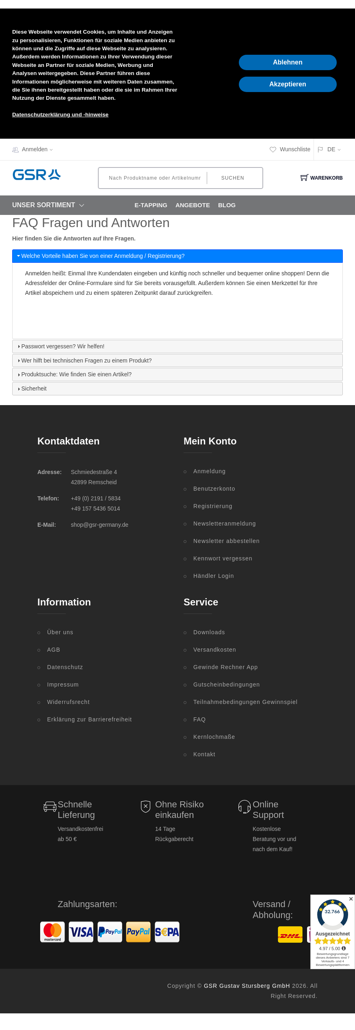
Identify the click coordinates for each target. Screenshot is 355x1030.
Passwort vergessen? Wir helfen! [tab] (59, 346)
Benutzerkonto (214, 488)
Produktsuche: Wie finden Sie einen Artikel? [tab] (73, 374)
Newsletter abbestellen (226, 541)
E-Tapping (150, 205)
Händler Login (213, 576)
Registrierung (212, 506)
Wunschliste (289, 149)
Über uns (60, 632)
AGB (54, 649)
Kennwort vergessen (223, 558)
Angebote (192, 205)
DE (331, 149)
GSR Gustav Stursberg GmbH (247, 986)
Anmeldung (209, 471)
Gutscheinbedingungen (226, 684)
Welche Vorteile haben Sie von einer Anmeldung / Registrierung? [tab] (100, 256)
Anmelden (40, 149)
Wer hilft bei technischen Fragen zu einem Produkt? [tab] (83, 360)
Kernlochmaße (214, 737)
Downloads (209, 632)
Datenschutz (65, 667)
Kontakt (204, 754)
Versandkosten (214, 649)
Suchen (233, 178)
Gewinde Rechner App (225, 667)
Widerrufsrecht (68, 702)
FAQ (199, 719)
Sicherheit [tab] (31, 388)
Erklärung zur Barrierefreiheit (89, 719)
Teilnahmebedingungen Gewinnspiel (245, 702)
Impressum (63, 684)
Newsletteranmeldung (224, 523)
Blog (227, 205)
